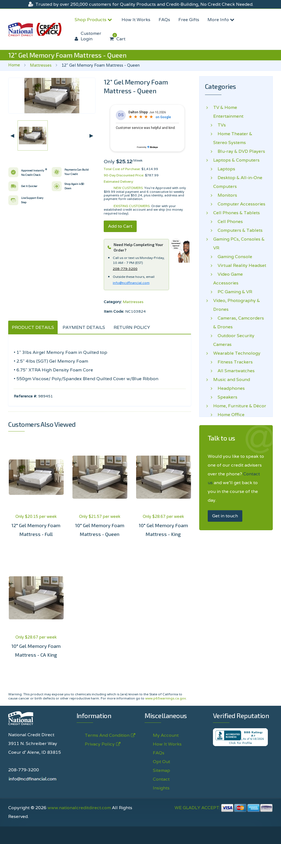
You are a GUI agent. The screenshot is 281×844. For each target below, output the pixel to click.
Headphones (229, 388)
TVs (219, 125)
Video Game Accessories (228, 278)
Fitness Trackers (233, 362)
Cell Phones (228, 222)
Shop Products (94, 19)
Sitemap (161, 770)
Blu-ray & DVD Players (239, 151)
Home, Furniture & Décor (239, 406)
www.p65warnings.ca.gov (165, 698)
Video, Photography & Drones (236, 305)
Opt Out (161, 761)
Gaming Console (232, 257)
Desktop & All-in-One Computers (237, 182)
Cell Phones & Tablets (236, 213)
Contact (161, 779)
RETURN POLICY (132, 327)
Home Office (229, 415)
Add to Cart (120, 226)
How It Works (136, 19)
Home (14, 64)
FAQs (164, 19)
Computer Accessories (239, 204)
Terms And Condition (107, 735)
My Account (166, 735)
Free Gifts (188, 19)
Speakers (225, 397)
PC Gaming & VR (232, 292)
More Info (221, 19)
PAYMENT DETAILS (84, 327)
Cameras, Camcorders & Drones (238, 322)
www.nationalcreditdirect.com (79, 808)
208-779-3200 (125, 269)
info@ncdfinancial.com (131, 283)
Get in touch (225, 516)
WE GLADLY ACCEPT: (224, 808)
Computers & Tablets (238, 230)
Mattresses (41, 65)
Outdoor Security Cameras (233, 340)
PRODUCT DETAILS (33, 327)
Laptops (224, 169)
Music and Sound (231, 380)
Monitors (225, 195)
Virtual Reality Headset (239, 265)
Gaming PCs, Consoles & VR (239, 243)
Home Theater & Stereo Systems (232, 138)
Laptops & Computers (236, 160)
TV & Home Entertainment (228, 112)
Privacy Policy (100, 744)
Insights (161, 788)
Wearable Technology (236, 353)
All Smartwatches (234, 371)
